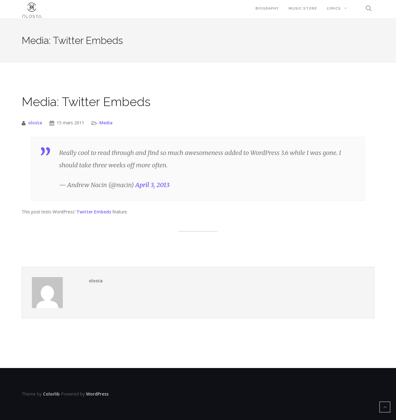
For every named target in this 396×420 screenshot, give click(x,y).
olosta (35, 123)
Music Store (303, 8)
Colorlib (51, 394)
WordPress (97, 394)
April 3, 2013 (152, 185)
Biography (267, 8)
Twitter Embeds (93, 212)
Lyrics (334, 8)
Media (106, 123)
